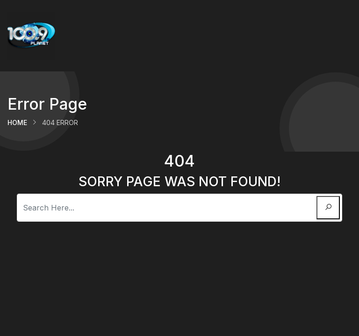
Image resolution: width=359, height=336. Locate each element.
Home (17, 122)
